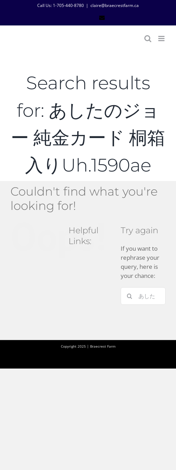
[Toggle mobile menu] (162, 38)
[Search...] (143, 296)
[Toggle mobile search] (147, 38)
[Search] (129, 296)
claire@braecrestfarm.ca (114, 5)
